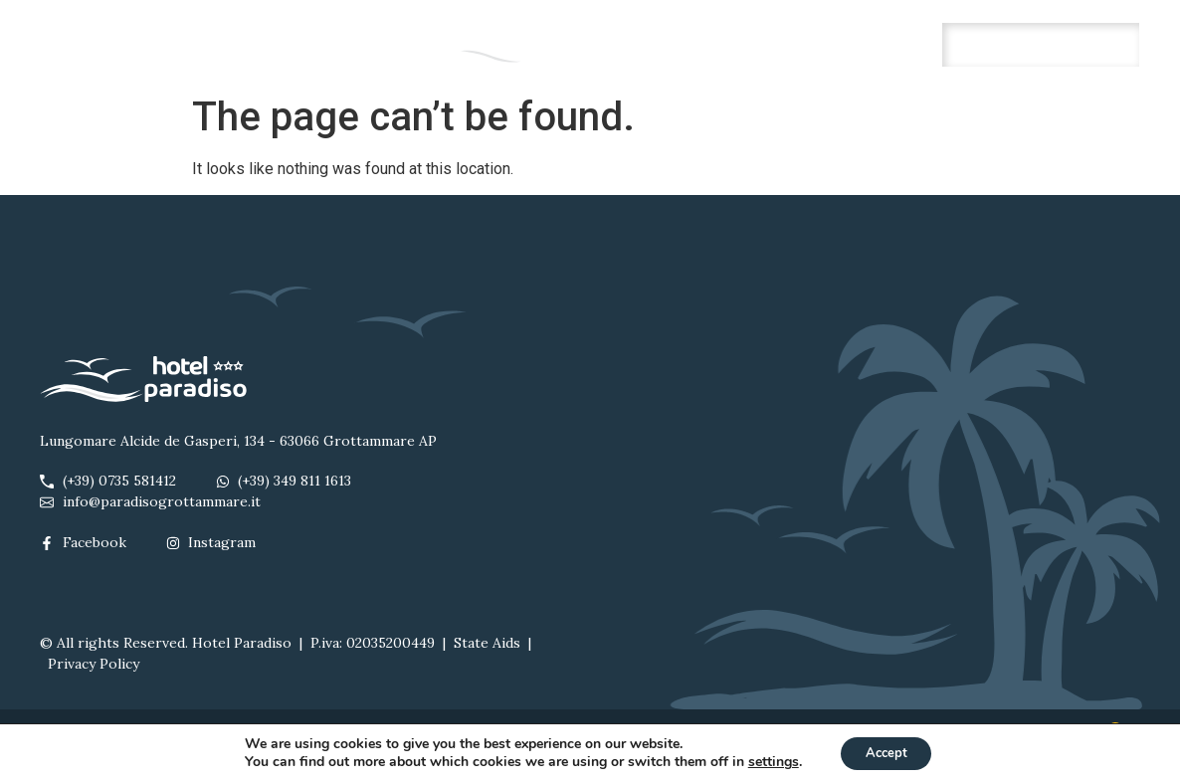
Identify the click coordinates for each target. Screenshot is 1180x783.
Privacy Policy (93, 664)
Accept (886, 751)
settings (766, 761)
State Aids (487, 643)
